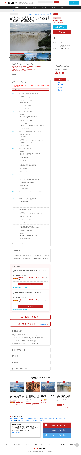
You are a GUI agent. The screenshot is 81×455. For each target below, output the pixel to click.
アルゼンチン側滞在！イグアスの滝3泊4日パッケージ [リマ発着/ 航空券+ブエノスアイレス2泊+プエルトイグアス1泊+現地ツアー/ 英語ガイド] (64, 398)
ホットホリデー (12, 10)
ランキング (34, 7)
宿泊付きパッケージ (53, 418)
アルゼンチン (41, 420)
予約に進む (62, 32)
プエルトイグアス (43, 418)
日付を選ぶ (30, 284)
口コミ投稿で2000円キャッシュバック (60, 27)
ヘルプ (7, 444)
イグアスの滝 (13, 420)
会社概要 (63, 444)
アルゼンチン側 (34, 420)
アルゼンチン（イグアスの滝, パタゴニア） (42, 14)
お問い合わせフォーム (16, 432)
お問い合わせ (31, 317)
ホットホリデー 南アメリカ (64, 48)
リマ (22, 10)
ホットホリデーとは (15, 7)
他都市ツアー (31, 14)
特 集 (26, 7)
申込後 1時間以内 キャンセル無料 (20, 287)
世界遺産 (62, 7)
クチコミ (53, 7)
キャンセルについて (39, 444)
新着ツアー (43, 7)
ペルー (18, 10)
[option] (30, 38)
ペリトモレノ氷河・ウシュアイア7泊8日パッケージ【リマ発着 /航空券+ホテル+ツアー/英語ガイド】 (17, 396)
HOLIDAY (10, 3)
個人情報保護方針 (17, 444)
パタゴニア (27, 420)
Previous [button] (9, 57)
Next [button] (51, 57)
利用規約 (27, 444)
